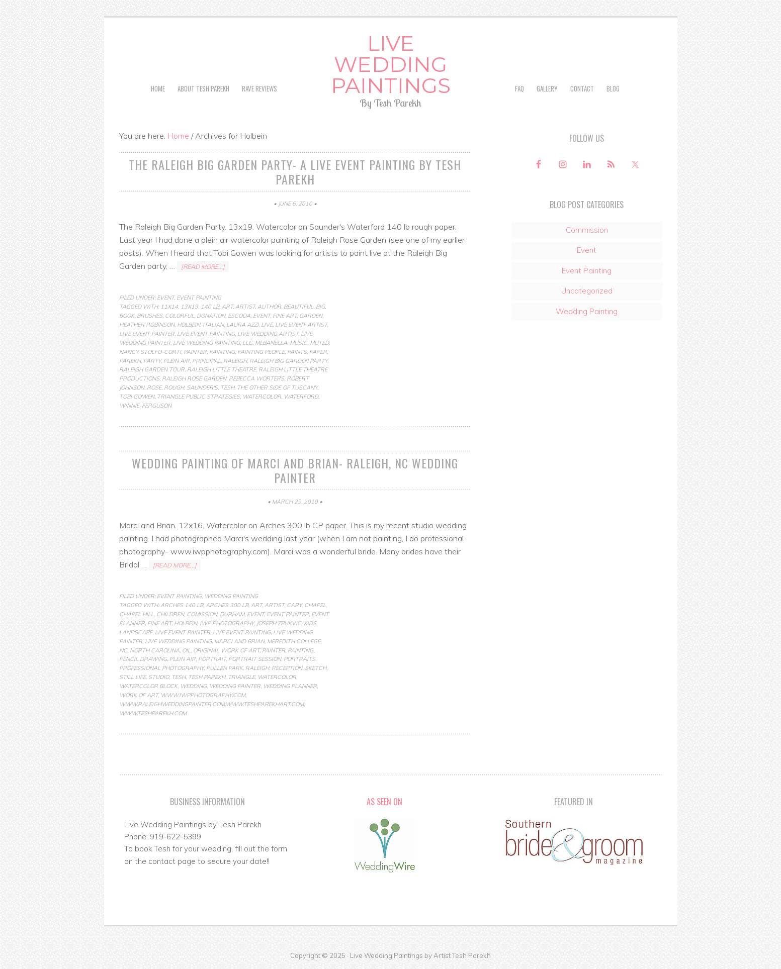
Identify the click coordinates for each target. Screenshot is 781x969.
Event (165, 297)
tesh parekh (206, 677)
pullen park (224, 667)
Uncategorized (587, 291)
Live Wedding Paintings (391, 64)
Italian (213, 324)
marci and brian (239, 641)
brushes (149, 315)
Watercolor (261, 396)
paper (318, 351)
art (227, 306)
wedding (193, 686)
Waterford (301, 396)
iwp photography (227, 623)
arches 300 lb (227, 605)
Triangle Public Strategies (198, 396)
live (267, 324)
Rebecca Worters (256, 378)
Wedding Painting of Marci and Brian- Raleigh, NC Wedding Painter (295, 470)
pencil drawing (143, 658)
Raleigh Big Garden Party (288, 360)
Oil (186, 650)
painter (195, 351)
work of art (138, 695)
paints (297, 351)
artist (245, 306)
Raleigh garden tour (152, 369)
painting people (261, 351)
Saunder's (202, 387)
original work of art (226, 650)
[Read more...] (203, 266)
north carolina (155, 650)
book (126, 315)
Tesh (227, 387)
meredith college (293, 641)
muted (319, 342)
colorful (179, 315)
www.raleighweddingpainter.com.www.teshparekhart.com (211, 704)
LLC (247, 342)
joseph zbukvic (278, 623)
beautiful (298, 306)
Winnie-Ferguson (145, 405)
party (152, 360)
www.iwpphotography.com (202, 695)
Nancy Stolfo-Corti (150, 351)
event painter (288, 614)
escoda (239, 315)
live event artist (301, 324)
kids (310, 623)
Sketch (315, 667)
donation (211, 315)
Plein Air (176, 360)
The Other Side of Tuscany (277, 387)
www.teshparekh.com (153, 713)
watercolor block (148, 686)
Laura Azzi (242, 324)
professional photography (161, 667)
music (298, 342)
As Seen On (384, 802)
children (170, 614)
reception (287, 667)
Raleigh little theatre (221, 369)
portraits (299, 658)
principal (206, 360)
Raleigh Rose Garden (194, 378)
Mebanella (271, 342)
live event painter (147, 333)
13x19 (189, 306)
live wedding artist (267, 333)
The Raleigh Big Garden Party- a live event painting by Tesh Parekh (295, 171)
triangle (241, 677)
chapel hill (136, 614)
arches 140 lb (181, 605)
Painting (222, 351)
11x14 (169, 306)
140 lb (210, 306)
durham (232, 614)
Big (320, 306)
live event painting (206, 333)
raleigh (235, 360)
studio (158, 677)
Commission (587, 230)
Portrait (212, 658)
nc (123, 650)
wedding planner (290, 686)
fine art (285, 315)
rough (174, 387)
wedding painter (235, 686)
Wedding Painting (231, 596)
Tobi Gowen (136, 396)
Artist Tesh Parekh (462, 955)
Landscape (135, 632)
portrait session (254, 658)
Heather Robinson (147, 324)
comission (202, 614)
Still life (132, 677)
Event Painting (199, 297)
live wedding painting (206, 342)
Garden (310, 315)
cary (294, 605)
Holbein (188, 324)
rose (154, 387)
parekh (130, 360)
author (269, 306)
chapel (315, 605)
